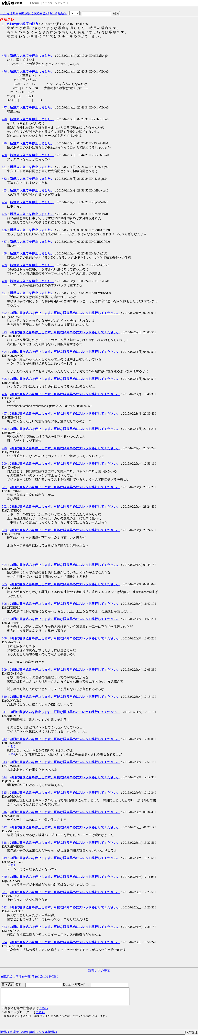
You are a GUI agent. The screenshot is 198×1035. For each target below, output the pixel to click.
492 (4, 313)
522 (4, 907)
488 (4, 253)
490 (4, 281)
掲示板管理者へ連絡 (14, 1032)
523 (4, 926)
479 (4, 143)
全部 (46, 13)
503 (4, 530)
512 (4, 739)
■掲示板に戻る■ (30, 13)
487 (4, 241)
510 (4, 696)
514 (4, 777)
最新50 (62, 13)
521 (4, 892)
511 (4, 712)
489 (4, 265)
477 (4, 107)
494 (4, 351)
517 (4, 827)
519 (4, 858)
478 (4, 119)
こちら (43, 1008)
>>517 (11, 865)
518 (4, 842)
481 (4, 167)
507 (4, 619)
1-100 (53, 13)
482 (4, 178)
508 (4, 638)
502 (4, 506)
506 (4, 603)
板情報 (35, 3)
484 (4, 202)
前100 (35, 976)
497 (4, 413)
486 (4, 230)
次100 (44, 976)
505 (4, 584)
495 (4, 378)
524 (4, 942)
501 (4, 487)
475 (4, 55)
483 (4, 190)
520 (4, 876)
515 (4, 792)
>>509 (11, 754)
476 (4, 71)
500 (4, 463)
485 (4, 214)
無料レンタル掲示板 (43, 1032)
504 (4, 564)
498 (4, 428)
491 (4, 293)
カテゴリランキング (53, 3)
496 (4, 394)
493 (4, 332)
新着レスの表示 (99, 970)
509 (4, 669)
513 (4, 762)
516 (4, 812)
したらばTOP (9, 13)
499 (4, 448)
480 (4, 155)
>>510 (11, 746)
